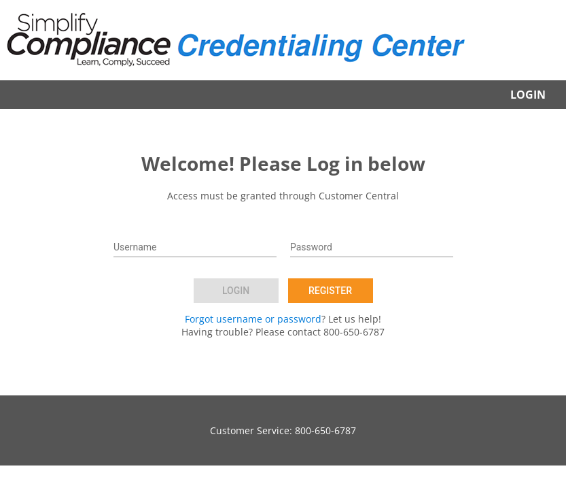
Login (528, 94)
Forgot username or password (253, 318)
